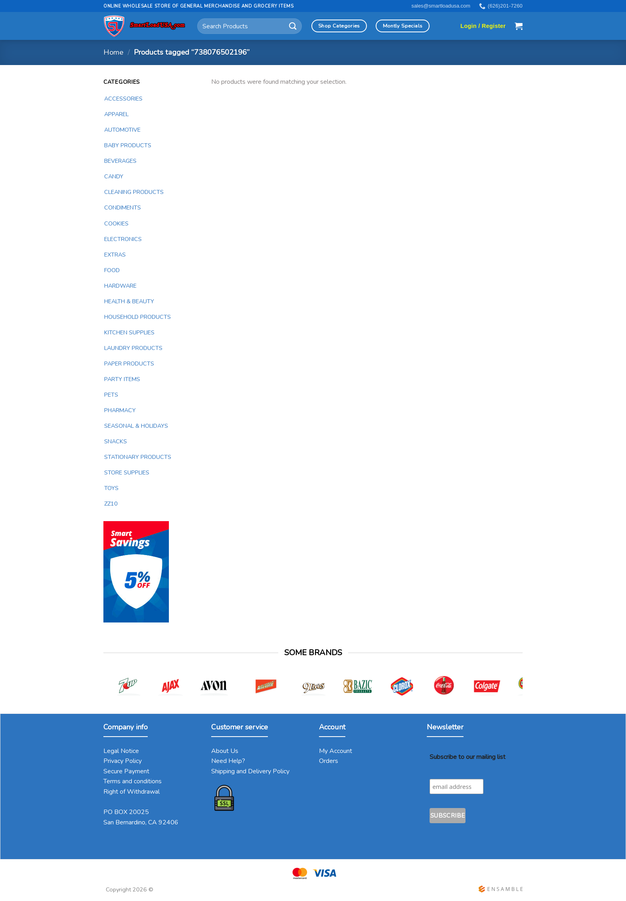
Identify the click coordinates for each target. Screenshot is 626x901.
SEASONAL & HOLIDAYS (136, 426)
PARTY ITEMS (122, 379)
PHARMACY (120, 410)
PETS (111, 395)
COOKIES (116, 223)
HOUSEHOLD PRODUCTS (137, 317)
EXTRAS (115, 255)
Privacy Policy (122, 761)
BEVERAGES (120, 161)
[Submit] (293, 26)
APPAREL (116, 114)
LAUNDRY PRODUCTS (133, 348)
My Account (335, 751)
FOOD (112, 270)
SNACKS (115, 441)
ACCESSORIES (123, 99)
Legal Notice (121, 751)
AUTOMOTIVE (122, 130)
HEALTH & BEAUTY (129, 301)
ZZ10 (111, 504)
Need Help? (228, 761)
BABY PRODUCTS (127, 145)
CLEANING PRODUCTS (134, 192)
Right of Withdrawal (131, 791)
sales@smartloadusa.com (441, 6)
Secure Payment (126, 771)
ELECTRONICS (123, 239)
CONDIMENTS (122, 207)
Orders (328, 761)
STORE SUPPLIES (126, 472)
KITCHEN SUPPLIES (129, 332)
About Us (224, 751)
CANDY (113, 176)
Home (113, 52)
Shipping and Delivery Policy (250, 771)
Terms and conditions (132, 781)
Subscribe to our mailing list (467, 757)
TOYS (111, 488)
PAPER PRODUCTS (129, 364)
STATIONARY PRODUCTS (137, 457)
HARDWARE (120, 286)
